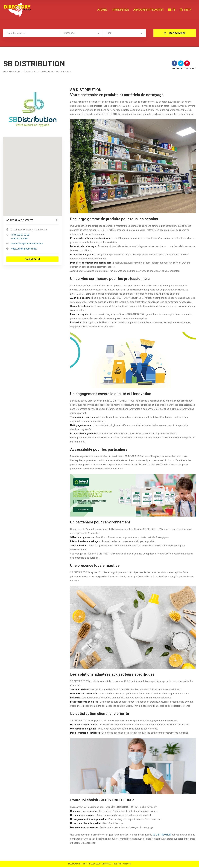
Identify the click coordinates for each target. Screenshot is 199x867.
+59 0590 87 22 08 (20, 235)
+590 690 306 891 (20, 238)
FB (171, 9)
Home (17, 71)
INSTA (185, 9)
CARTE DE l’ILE (120, 9)
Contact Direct (32, 259)
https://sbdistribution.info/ (24, 248)
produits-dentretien (44, 71)
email (85, 864)
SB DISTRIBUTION (161, 834)
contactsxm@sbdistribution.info (27, 243)
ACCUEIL (102, 9)
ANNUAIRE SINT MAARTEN (148, 9)
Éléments (28, 71)
